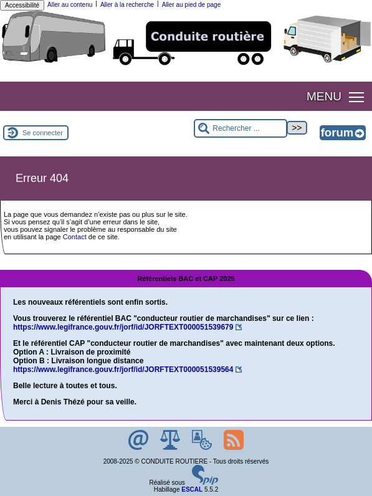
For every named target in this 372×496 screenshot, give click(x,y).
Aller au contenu (69, 4)
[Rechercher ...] (240, 128)
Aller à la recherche (127, 4)
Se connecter (42, 132)
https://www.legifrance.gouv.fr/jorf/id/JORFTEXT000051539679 (123, 327)
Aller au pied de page (191, 4)
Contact (75, 237)
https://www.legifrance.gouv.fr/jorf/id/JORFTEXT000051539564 (123, 369)
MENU (324, 96)
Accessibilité (22, 5)
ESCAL (192, 489)
